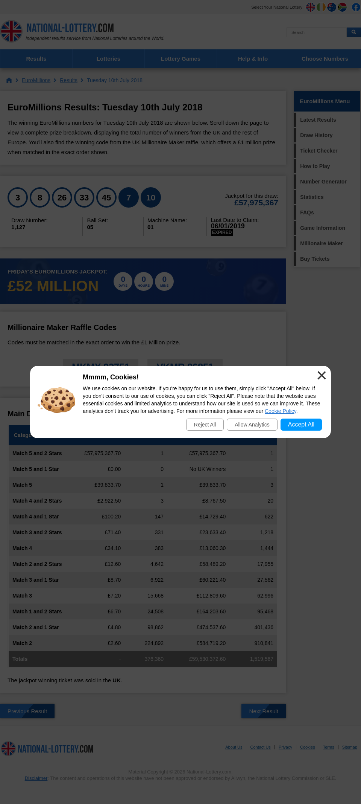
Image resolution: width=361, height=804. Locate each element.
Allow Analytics (252, 425)
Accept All (301, 424)
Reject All (205, 425)
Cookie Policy (280, 411)
